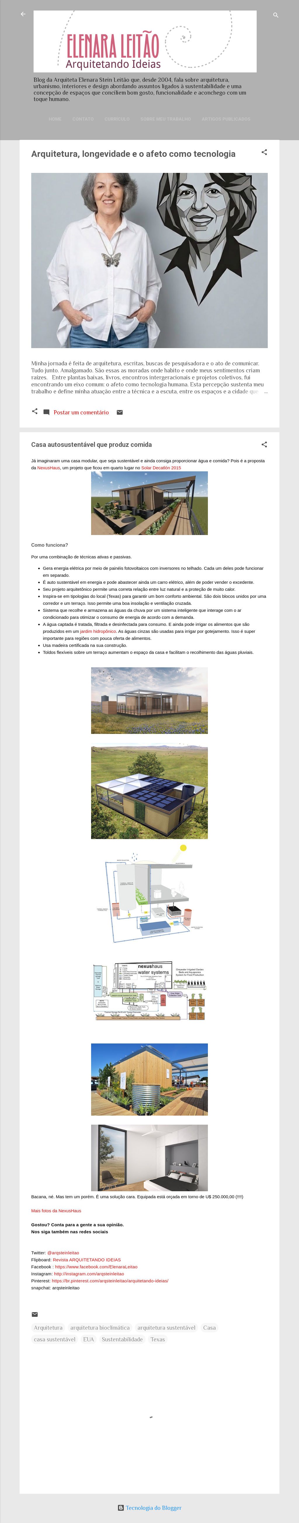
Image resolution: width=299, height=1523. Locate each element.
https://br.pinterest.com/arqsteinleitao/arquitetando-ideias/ (110, 1280)
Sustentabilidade (122, 1339)
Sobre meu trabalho (165, 119)
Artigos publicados (226, 119)
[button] (264, 153)
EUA (88, 1339)
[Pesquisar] (275, 16)
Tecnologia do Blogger (149, 1508)
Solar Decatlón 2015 (161, 467)
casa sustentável (54, 1339)
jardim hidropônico (98, 631)
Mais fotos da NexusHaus (56, 1210)
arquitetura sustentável (166, 1327)
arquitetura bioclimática (100, 1327)
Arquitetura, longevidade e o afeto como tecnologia (133, 154)
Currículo (117, 119)
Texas (158, 1339)
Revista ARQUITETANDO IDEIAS (87, 1259)
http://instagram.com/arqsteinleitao (89, 1273)
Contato (83, 119)
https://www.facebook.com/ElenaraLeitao (96, 1266)
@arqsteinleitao (63, 1252)
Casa (209, 1327)
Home (55, 119)
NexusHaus (48, 467)
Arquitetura (48, 1327)
